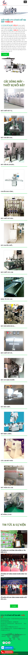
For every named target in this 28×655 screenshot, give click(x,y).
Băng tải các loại (6, 299)
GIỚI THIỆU (11, 634)
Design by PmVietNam (13, 654)
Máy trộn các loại (7, 487)
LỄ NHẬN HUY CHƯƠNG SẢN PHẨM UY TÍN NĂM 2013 (13, 551)
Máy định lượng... (6, 433)
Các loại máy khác (7, 460)
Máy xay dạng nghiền (8, 380)
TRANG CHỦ (4, 634)
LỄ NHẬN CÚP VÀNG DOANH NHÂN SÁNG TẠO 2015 (14, 575)
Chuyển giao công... (7, 191)
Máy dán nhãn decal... (8, 326)
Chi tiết (5, 54)
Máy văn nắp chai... (7, 137)
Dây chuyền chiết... (7, 245)
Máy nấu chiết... (6, 406)
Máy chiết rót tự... (7, 110)
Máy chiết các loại (7, 272)
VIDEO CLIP (23, 634)
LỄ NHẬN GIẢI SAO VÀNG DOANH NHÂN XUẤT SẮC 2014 (14, 598)
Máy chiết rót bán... (7, 218)
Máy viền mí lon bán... (8, 164)
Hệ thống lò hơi (6, 514)
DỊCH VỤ (17, 634)
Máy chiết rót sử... (7, 353)
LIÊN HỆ (3, 636)
